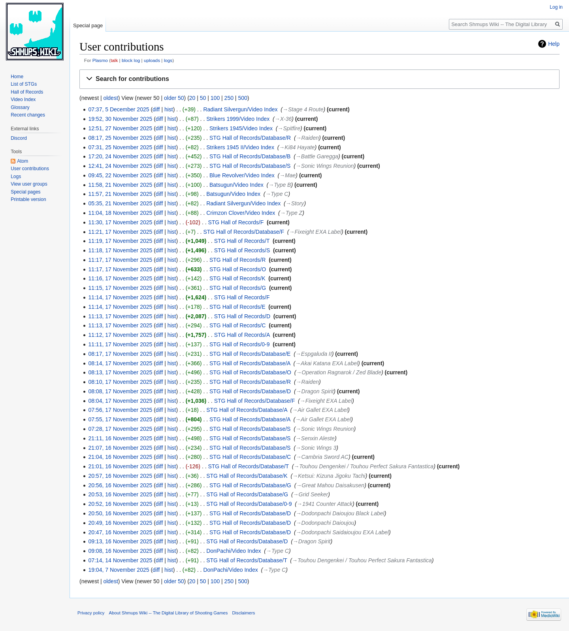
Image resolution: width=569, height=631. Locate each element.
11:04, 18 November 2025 (120, 213)
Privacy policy (90, 612)
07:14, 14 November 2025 (120, 560)
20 (192, 98)
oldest (110, 98)
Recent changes (28, 115)
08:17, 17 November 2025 (120, 354)
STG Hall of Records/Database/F (243, 232)
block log (131, 60)
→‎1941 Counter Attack (324, 504)
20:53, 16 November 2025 (120, 494)
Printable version (28, 199)
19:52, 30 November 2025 (120, 119)
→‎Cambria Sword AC (322, 457)
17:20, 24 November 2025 (120, 156)
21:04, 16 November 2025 (120, 457)
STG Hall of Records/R (237, 260)
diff (156, 109)
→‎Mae (287, 175)
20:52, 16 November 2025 (120, 504)
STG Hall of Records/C (237, 325)
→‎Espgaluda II (314, 354)
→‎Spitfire (289, 128)
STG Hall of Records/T (242, 241)
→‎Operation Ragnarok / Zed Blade (338, 372)
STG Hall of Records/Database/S (249, 166)
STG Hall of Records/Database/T (248, 466)
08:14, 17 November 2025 (120, 363)
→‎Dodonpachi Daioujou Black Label (340, 513)
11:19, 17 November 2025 (120, 241)
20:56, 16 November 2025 (120, 485)
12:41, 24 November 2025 (120, 166)
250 (229, 98)
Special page (88, 25)
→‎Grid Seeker (310, 494)
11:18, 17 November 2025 (120, 250)
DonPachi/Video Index (233, 551)
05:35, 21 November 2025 (120, 203)
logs (168, 60)
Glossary (20, 107)
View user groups (29, 184)
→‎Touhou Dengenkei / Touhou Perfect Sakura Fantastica (363, 466)
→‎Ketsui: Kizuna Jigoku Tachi (329, 476)
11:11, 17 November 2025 (120, 344)
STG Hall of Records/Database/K (246, 476)
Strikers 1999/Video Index (237, 119)
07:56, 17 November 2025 (120, 410)
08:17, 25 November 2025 (120, 138)
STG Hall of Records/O (237, 269)
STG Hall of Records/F (236, 222)
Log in (556, 7)
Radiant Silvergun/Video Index (240, 109)
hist (168, 109)
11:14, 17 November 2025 (120, 297)
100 (215, 98)
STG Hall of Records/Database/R (250, 138)
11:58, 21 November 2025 (120, 185)
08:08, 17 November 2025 (120, 391)
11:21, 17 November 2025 (120, 232)
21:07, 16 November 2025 (120, 448)
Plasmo (100, 60)
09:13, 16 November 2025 (120, 541)
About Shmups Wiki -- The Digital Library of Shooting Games (168, 612)
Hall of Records (27, 92)
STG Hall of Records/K (237, 278)
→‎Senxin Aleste (315, 438)
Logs (16, 176)
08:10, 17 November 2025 (120, 382)
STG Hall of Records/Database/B (249, 156)
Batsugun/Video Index (236, 185)
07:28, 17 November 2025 (120, 429)
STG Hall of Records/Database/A (249, 363)
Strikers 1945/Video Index (241, 128)
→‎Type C (276, 194)
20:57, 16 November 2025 (120, 476)
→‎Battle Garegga (317, 156)
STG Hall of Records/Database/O (250, 372)
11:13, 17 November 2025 (120, 316)
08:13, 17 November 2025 (120, 372)
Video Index (23, 99)
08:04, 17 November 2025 (120, 401)
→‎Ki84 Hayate (297, 147)
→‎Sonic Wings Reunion (325, 166)
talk (114, 60)
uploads (152, 60)
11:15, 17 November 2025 (120, 288)
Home (17, 76)
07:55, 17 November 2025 (120, 419)
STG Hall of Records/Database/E (249, 354)
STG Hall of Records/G (237, 288)
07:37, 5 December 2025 (118, 109)
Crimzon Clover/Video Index (240, 213)
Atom (22, 161)
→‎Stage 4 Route (303, 109)
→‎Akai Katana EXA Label (326, 363)
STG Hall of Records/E (237, 307)
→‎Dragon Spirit (315, 391)
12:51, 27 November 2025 (120, 128)
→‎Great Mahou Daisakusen (330, 485)
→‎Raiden (307, 138)
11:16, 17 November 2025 (120, 278)
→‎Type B (279, 185)
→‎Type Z (291, 213)
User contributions (30, 168)
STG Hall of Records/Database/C (250, 457)
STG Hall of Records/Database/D (250, 391)
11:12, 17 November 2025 (120, 335)
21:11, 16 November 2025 (120, 438)
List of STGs (24, 84)
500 (242, 98)
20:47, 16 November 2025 (120, 532)
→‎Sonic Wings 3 (316, 448)
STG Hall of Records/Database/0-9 (249, 504)
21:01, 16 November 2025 (120, 466)
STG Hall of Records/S (242, 250)
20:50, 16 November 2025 (120, 513)
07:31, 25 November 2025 (120, 147)
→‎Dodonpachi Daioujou (325, 523)
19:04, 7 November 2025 (118, 570)
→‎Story (295, 203)
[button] (319, 79)
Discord (19, 138)
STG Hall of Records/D (242, 316)
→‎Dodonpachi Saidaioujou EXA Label (342, 532)
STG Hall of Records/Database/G (250, 485)
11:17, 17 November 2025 (120, 260)
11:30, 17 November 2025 (120, 222)
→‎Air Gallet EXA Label (320, 410)
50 (203, 98)
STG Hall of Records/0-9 (239, 344)
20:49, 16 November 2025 (120, 523)
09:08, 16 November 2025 (120, 551)
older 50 (174, 98)
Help (554, 44)
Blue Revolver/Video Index (242, 175)
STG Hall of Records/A (242, 335)
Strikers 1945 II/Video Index (240, 147)
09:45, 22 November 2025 (120, 175)
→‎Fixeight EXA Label (315, 232)
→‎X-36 (283, 119)
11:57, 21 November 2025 (120, 194)
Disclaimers (243, 612)
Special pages (25, 192)
